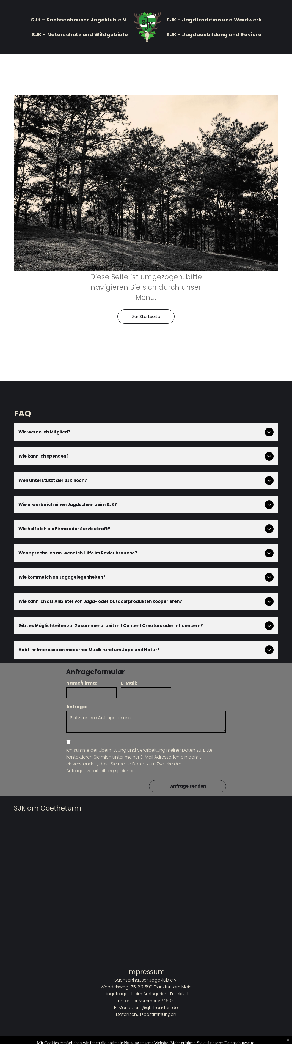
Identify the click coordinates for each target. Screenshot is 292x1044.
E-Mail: (129, 683)
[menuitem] (79, 19)
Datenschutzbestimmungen (146, 1014)
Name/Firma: (81, 683)
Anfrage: (76, 707)
